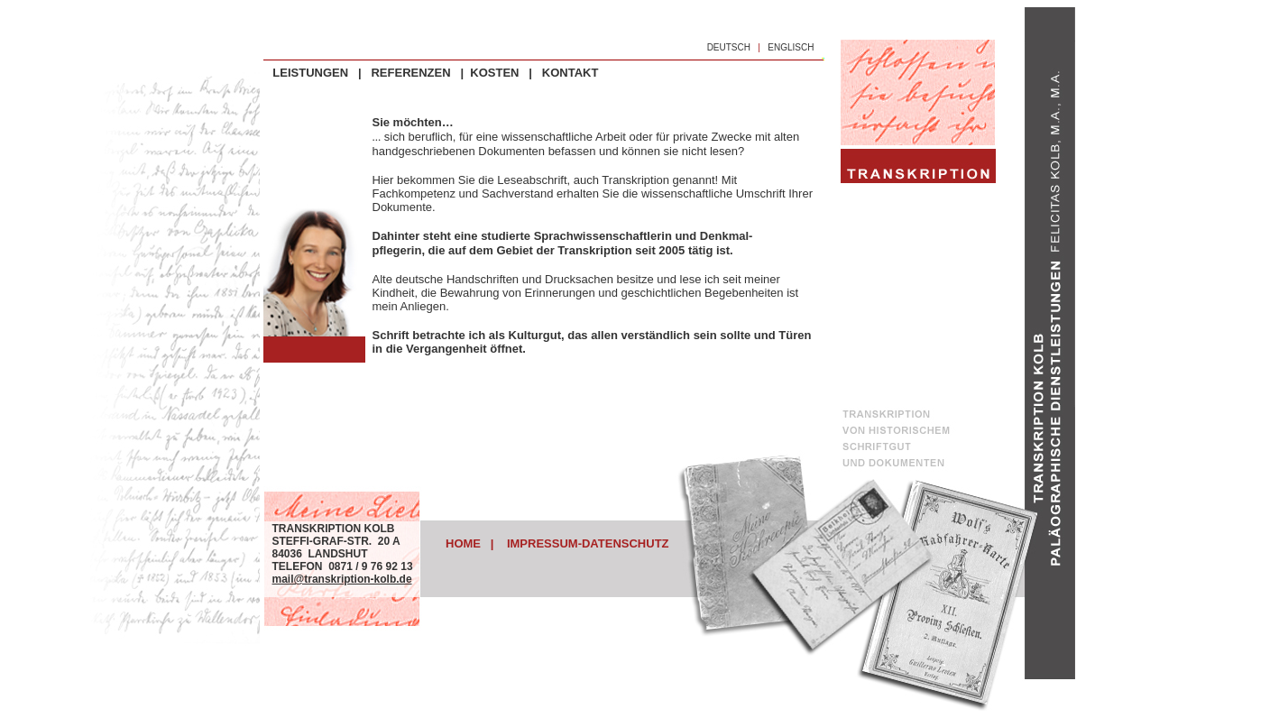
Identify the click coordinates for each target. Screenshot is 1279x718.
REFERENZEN (410, 72)
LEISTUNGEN (310, 72)
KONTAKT (570, 72)
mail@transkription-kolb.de (342, 579)
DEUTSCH (728, 47)
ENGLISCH (791, 47)
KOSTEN (494, 72)
